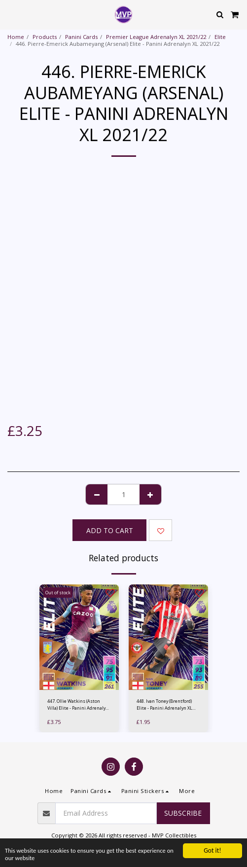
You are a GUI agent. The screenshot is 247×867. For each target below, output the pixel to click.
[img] (79, 637)
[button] (10, 14)
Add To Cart (109, 530)
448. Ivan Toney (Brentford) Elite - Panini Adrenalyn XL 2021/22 (164, 704)
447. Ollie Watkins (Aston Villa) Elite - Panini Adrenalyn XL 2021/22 (77, 704)
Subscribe (183, 813)
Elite (220, 36)
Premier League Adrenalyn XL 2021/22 (156, 36)
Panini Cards (81, 36)
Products (45, 36)
